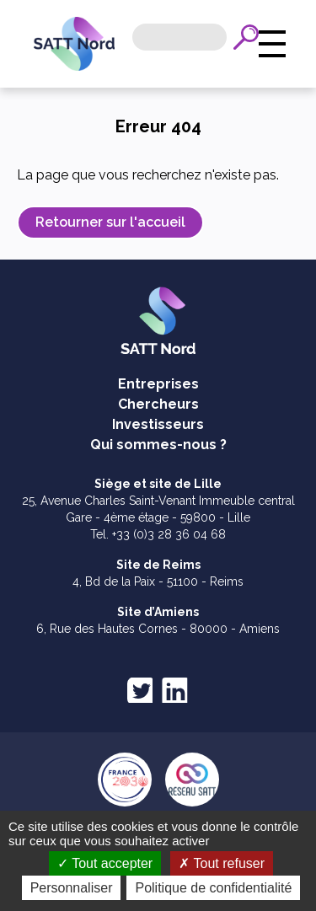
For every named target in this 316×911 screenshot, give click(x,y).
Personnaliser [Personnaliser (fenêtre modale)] (161, 888)
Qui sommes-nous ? (158, 445)
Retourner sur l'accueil (110, 222)
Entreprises (158, 384)
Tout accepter (105, 863)
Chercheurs (158, 404)
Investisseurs (158, 424)
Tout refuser (222, 863)
